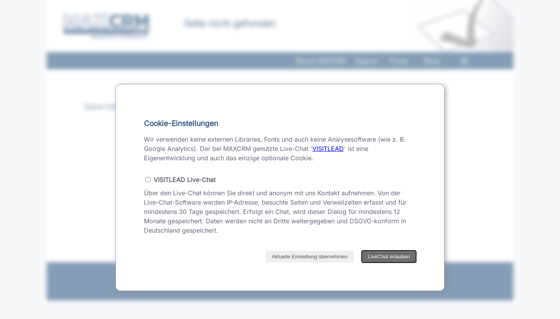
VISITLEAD (328, 148)
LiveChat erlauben (389, 256)
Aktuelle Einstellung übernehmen (310, 256)
